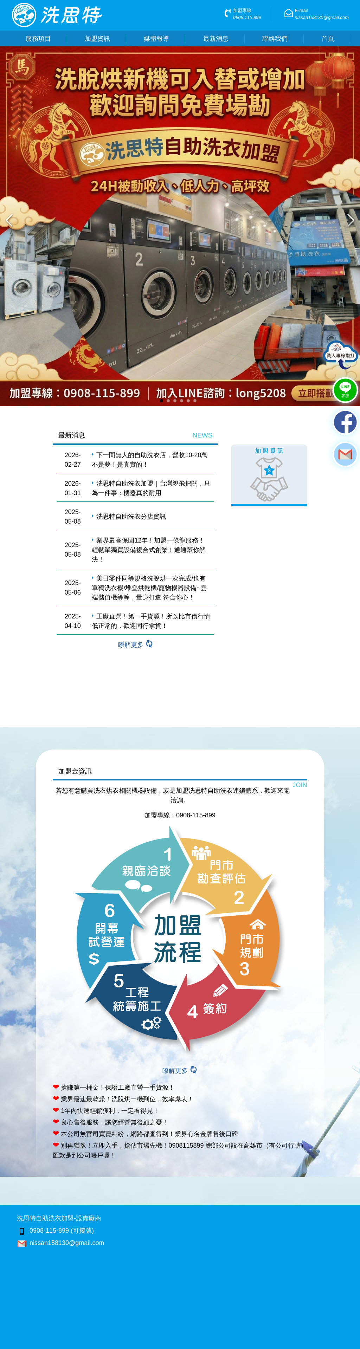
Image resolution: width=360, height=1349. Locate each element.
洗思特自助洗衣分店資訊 (131, 516)
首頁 (327, 38)
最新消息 (216, 38)
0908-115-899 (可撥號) (55, 1230)
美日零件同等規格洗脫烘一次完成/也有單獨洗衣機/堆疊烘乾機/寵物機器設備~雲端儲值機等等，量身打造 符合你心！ (149, 588)
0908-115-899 (196, 815)
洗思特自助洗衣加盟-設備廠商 (59, 1218)
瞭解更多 (135, 644)
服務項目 (38, 38)
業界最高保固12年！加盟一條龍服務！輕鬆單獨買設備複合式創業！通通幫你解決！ (149, 550)
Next (353, 220)
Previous (7, 220)
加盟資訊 (97, 38)
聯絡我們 (275, 38)
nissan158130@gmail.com (60, 1242)
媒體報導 (156, 38)
